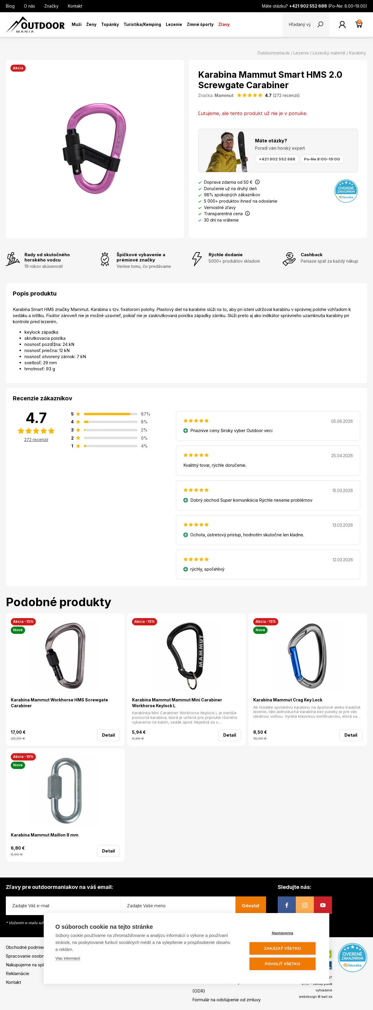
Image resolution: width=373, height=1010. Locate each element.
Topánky (110, 24)
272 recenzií (36, 439)
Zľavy (224, 24)
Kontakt (75, 5)
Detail (108, 735)
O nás (29, 5)
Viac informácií (67, 958)
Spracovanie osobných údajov (36, 956)
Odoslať (251, 905)
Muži (77, 24)
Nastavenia (282, 933)
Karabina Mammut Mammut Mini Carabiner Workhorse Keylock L (177, 702)
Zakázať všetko (282, 948)
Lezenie (174, 24)
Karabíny (357, 52)
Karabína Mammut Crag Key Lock (287, 699)
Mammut (223, 95)
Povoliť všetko (282, 964)
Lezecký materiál (329, 52)
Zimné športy (200, 24)
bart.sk (326, 997)
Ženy (91, 24)
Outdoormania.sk (273, 52)
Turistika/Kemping (142, 24)
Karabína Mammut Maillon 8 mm (44, 834)
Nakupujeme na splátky (29, 964)
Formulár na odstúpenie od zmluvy (226, 999)
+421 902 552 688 (277, 159)
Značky (51, 5)
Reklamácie (17, 973)
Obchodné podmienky (28, 947)
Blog (10, 5)
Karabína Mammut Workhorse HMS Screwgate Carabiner (59, 702)
